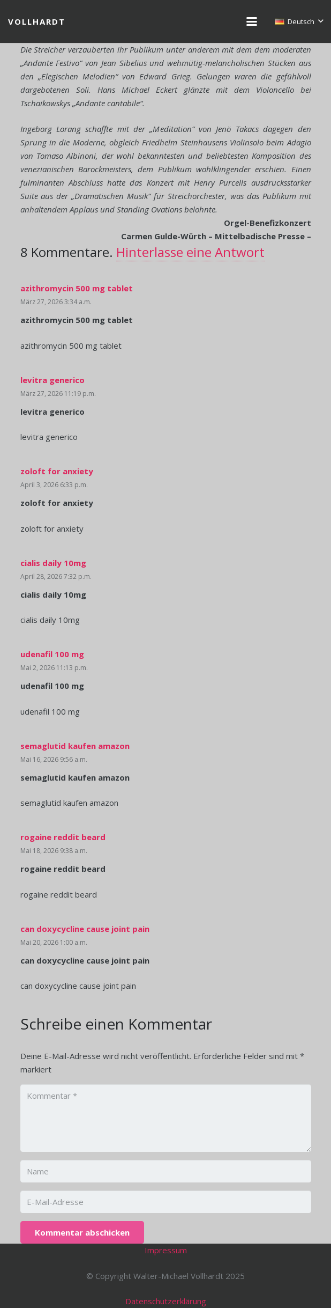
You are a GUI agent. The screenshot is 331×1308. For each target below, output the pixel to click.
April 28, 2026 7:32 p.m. (56, 576)
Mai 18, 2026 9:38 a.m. (53, 850)
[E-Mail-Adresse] (165, 1202)
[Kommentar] (165, 1118)
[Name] (165, 1171)
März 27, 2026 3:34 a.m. (56, 301)
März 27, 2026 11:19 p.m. (58, 393)
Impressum (166, 1250)
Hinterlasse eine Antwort (190, 252)
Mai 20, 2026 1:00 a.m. (53, 942)
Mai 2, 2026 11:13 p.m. (54, 667)
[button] (252, 21)
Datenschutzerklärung (165, 1301)
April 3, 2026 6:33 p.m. (54, 484)
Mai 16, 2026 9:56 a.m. (53, 759)
